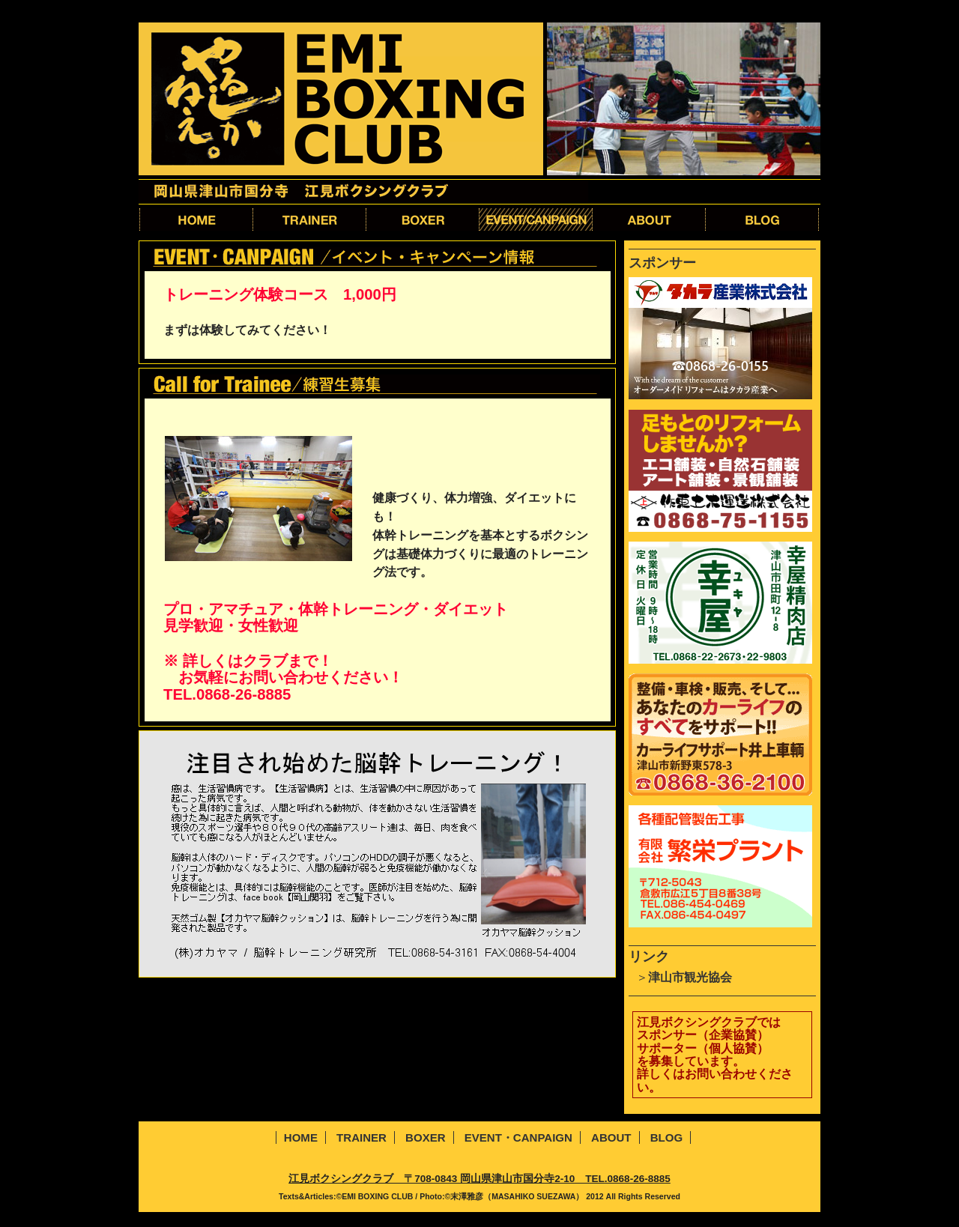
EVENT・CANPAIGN (518, 1137)
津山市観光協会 (690, 977)
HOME (301, 1137)
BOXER (425, 1137)
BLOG (666, 1137)
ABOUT (611, 1137)
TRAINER (361, 1137)
